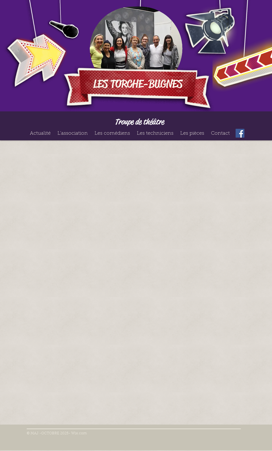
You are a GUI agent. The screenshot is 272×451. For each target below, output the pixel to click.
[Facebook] (240, 133)
